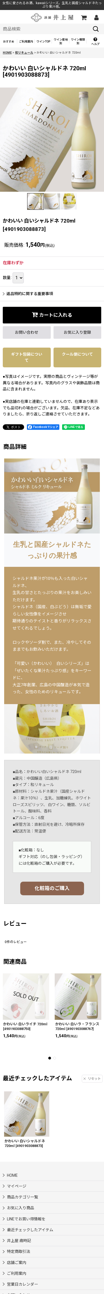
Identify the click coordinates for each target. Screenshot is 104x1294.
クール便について (77, 354)
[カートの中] (83, 17)
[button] (95, 42)
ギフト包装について (26, 357)
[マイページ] (96, 17)
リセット (92, 1078)
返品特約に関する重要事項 (28, 293)
